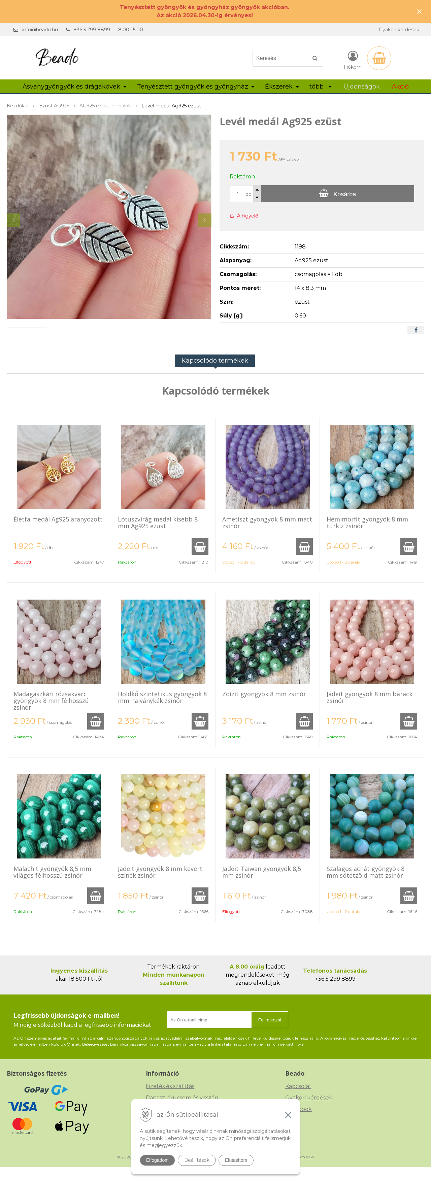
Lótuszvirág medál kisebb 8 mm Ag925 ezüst (158, 536)
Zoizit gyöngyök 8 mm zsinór (264, 708)
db (248, 194)
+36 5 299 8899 (92, 30)
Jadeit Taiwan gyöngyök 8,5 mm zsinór (261, 886)
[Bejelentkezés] (353, 59)
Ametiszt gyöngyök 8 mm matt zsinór (267, 536)
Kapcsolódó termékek (214, 374)
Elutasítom (236, 1160)
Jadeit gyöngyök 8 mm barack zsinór (369, 711)
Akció (400, 86)
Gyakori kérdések (399, 30)
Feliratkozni (269, 1033)
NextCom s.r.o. (301, 1171)
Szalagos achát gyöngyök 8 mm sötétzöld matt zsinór (365, 886)
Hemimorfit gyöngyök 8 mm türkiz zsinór (367, 536)
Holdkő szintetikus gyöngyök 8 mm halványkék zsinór (162, 711)
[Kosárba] (337, 193)
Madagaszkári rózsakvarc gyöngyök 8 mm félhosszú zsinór (51, 715)
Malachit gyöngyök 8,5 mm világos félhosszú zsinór (52, 886)
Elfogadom (157, 1160)
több (320, 86)
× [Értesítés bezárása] (420, 11)
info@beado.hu (40, 30)
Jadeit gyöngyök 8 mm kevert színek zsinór (160, 886)
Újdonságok (361, 86)
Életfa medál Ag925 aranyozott (58, 533)
